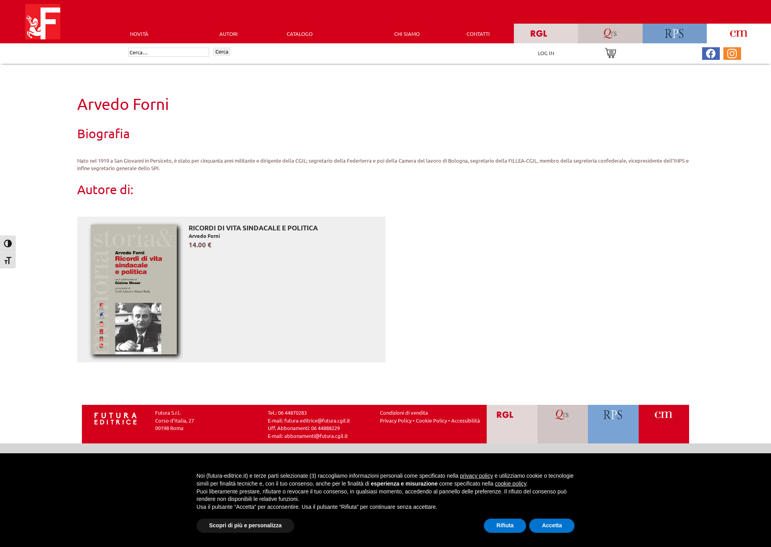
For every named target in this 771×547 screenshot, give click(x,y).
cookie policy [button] (510, 483)
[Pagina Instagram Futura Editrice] (732, 52)
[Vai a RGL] (512, 424)
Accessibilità (465, 420)
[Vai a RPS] (613, 424)
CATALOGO (300, 33)
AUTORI (228, 33)
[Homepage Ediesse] (116, 417)
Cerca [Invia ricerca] (221, 51)
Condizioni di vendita (404, 412)
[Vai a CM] (663, 424)
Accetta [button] (552, 525)
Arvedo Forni (204, 235)
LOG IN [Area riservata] (546, 53)
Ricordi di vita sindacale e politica (253, 228)
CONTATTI (478, 33)
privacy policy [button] (476, 476)
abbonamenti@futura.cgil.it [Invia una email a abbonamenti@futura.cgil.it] (316, 435)
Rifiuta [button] (505, 525)
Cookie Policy (431, 420)
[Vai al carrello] (610, 52)
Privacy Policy (395, 420)
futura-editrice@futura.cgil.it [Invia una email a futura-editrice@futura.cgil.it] (317, 420)
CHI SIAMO (407, 33)
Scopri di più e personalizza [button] (245, 525)
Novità (139, 33)
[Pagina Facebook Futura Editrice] (710, 52)
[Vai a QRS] (562, 424)
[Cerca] (168, 52)
